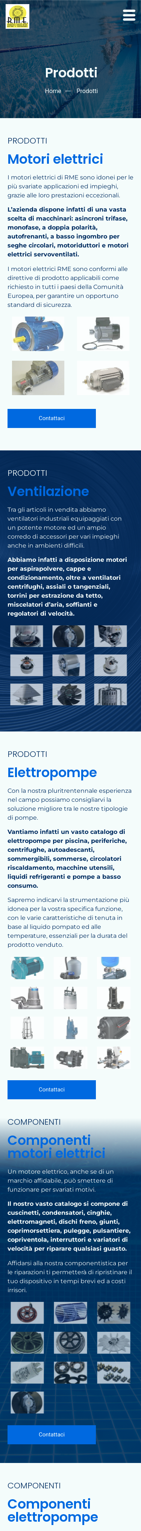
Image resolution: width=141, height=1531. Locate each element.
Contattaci (52, 418)
